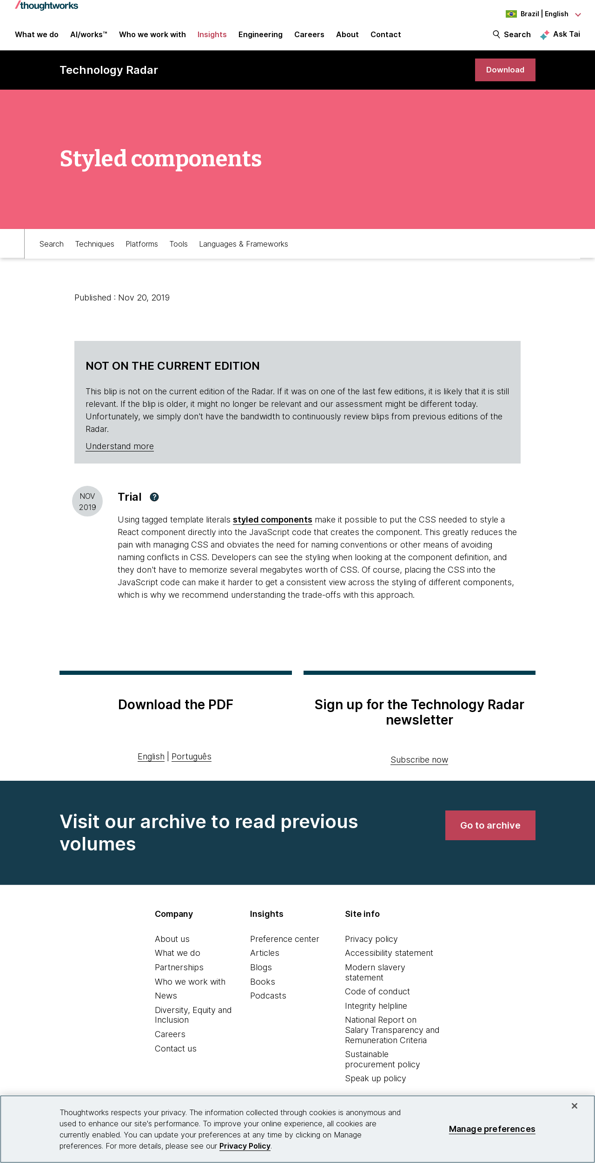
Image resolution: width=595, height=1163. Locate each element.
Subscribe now (419, 766)
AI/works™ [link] (88, 38)
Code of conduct (377, 997)
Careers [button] (309, 38)
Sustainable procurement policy (382, 1065)
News (166, 1001)
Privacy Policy (245, 1145)
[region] (297, 1129)
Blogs (261, 973)
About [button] (347, 38)
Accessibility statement (389, 959)
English (151, 762)
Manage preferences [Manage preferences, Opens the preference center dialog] (492, 1129)
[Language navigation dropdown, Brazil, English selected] (529, 14)
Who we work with (190, 988)
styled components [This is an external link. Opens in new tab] (272, 525)
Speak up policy (375, 1084)
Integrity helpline (376, 1012)
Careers (170, 1040)
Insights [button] (212, 38)
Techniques (94, 249)
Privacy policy (371, 945)
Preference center (284, 945)
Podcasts (268, 1001)
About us (172, 945)
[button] (154, 503)
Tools (178, 249)
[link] (504, 75)
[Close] (574, 1106)
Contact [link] (385, 38)
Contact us (176, 1054)
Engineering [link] (260, 38)
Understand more (120, 452)
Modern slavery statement (375, 978)
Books (262, 988)
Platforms (142, 249)
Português (192, 762)
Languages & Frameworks (243, 249)
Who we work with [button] (152, 38)
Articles (264, 959)
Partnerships (179, 973)
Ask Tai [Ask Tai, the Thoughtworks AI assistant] (566, 37)
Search (517, 38)
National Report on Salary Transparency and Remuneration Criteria (392, 1036)
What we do (177, 959)
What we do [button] (37, 38)
